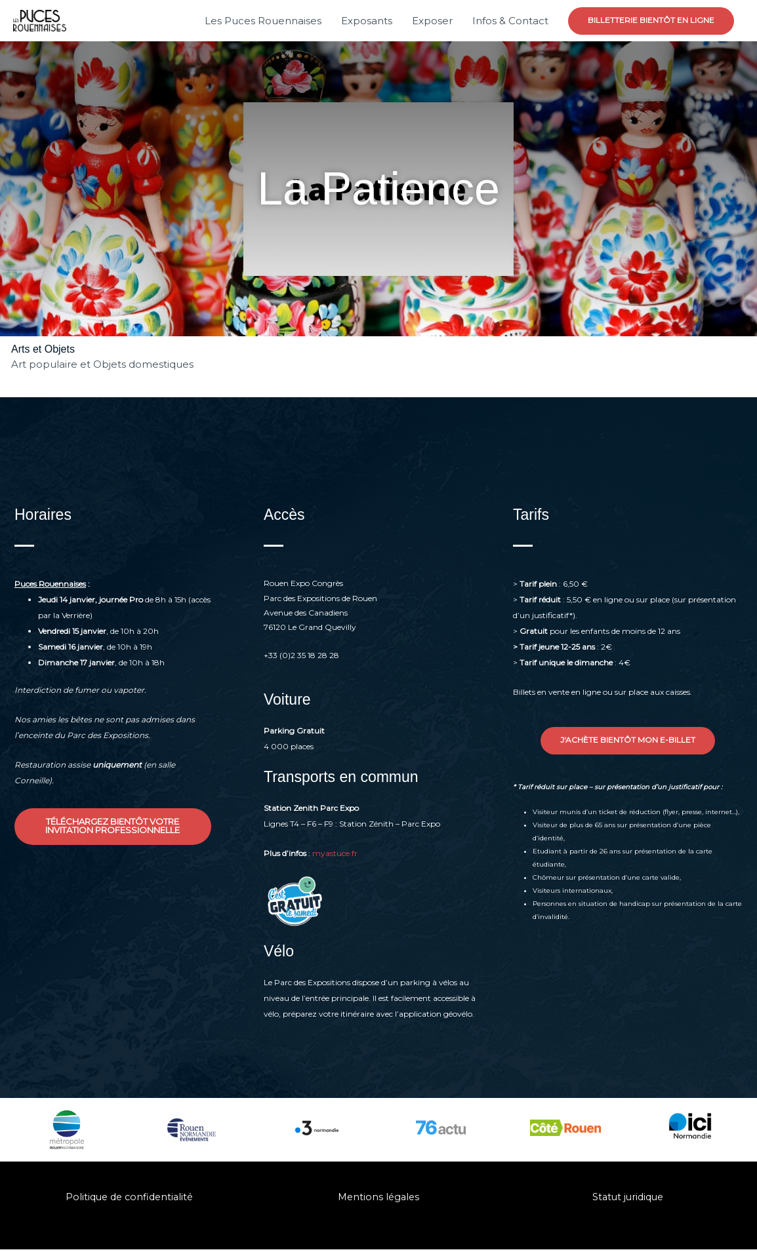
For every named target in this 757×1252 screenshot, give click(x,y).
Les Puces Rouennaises (263, 22)
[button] (651, 22)
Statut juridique (627, 1199)
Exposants (366, 22)
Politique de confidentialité (129, 1199)
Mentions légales (378, 1199)
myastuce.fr (335, 855)
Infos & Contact (510, 22)
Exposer (432, 22)
